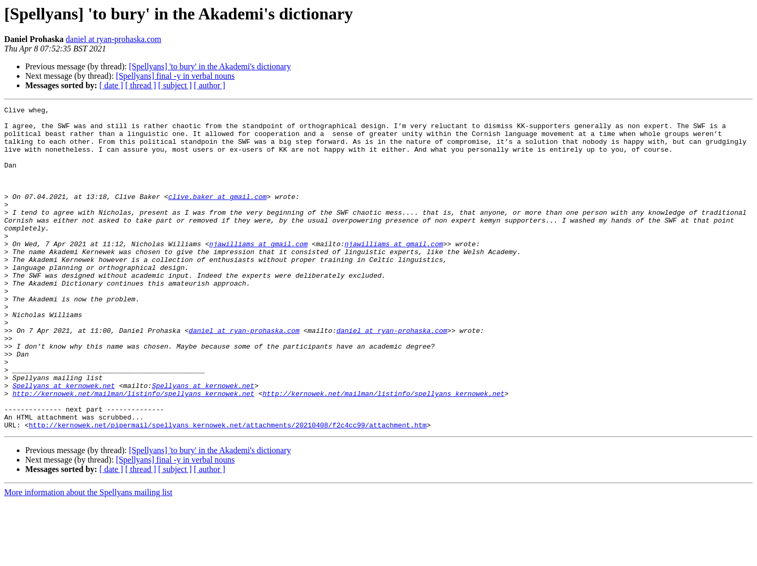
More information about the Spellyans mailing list (88, 556)
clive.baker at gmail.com (217, 215)
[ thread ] (140, 85)
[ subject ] (175, 85)
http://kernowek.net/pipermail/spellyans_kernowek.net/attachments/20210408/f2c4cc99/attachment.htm (228, 489)
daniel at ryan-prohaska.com (113, 39)
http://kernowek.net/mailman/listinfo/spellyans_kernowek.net (133, 451)
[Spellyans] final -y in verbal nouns (175, 75)
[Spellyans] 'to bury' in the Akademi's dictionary (210, 66)
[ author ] (210, 85)
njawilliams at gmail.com (258, 272)
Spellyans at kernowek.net (64, 442)
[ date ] (111, 85)
